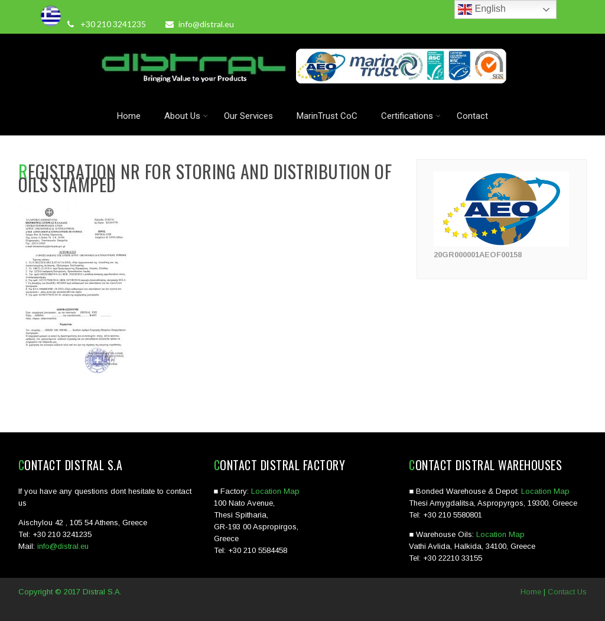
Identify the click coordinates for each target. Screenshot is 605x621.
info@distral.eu (199, 24)
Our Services (248, 116)
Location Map (275, 491)
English (482, 9)
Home (129, 116)
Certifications (411, 116)
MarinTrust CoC (327, 116)
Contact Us (567, 591)
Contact (472, 116)
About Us (186, 116)
